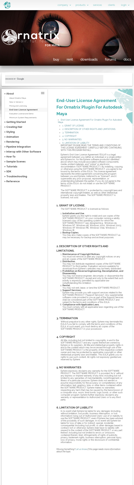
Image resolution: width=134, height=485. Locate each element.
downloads (88, 59)
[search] (50, 79)
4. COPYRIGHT (69, 136)
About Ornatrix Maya (17, 98)
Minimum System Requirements (23, 118)
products (81, 5)
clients (111, 5)
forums (110, 59)
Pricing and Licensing (18, 106)
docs (127, 59)
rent (70, 59)
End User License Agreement (23, 110)
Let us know (81, 449)
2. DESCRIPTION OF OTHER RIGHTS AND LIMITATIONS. (89, 129)
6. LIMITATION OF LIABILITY (75, 143)
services (97, 5)
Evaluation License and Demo (21, 114)
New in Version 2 (16, 102)
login (123, 5)
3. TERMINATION (70, 132)
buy (56, 59)
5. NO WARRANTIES (71, 139)
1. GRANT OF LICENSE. (73, 125)
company (63, 5)
